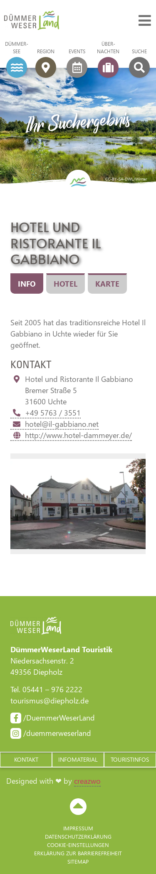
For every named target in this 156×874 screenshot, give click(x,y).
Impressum (78, 828)
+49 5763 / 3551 (45, 413)
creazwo (87, 781)
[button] (26, 760)
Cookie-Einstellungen (78, 844)
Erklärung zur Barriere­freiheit (78, 853)
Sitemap (78, 861)
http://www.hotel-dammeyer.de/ (71, 435)
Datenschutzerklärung (78, 836)
